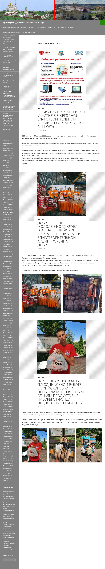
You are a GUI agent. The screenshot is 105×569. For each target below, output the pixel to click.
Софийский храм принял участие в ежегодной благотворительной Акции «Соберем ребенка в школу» (61, 119)
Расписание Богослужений (46, 27)
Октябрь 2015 (7, 406)
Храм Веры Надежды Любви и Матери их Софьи (24, 22)
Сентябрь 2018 (7, 320)
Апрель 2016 (6, 392)
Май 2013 (6, 473)
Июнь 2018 (6, 328)
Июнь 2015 (6, 416)
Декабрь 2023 (7, 175)
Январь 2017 (6, 370)
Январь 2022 (6, 232)
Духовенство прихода (7, 101)
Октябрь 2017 (7, 347)
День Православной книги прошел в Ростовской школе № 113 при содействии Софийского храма (9, 494)
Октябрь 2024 (7, 153)
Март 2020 (6, 276)
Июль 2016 (6, 384)
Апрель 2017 (6, 362)
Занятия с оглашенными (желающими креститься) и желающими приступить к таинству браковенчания (8, 119)
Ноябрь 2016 (6, 374)
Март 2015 (6, 424)
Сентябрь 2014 (7, 438)
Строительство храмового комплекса (8, 62)
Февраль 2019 (7, 308)
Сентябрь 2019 (7, 291)
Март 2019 (6, 305)
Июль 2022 (6, 217)
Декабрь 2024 (7, 148)
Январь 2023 (6, 202)
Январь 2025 (6, 145)
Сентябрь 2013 (7, 466)
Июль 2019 (6, 296)
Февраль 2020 (7, 278)
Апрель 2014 (6, 451)
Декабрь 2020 (7, 256)
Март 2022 (6, 227)
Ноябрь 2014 (6, 434)
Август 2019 (6, 293)
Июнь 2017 (6, 357)
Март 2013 (6, 478)
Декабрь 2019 (7, 283)
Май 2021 (6, 244)
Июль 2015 (6, 414)
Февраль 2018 (7, 337)
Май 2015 (6, 419)
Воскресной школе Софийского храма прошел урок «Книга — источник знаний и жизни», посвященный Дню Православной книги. (9, 506)
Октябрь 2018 (7, 318)
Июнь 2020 (6, 269)
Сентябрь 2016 (7, 379)
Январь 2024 (6, 172)
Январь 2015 (6, 429)
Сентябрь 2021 (7, 241)
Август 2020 (6, 266)
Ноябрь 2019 (6, 286)
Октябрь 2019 (7, 288)
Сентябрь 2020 (7, 264)
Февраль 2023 (7, 200)
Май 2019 (6, 301)
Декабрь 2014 (7, 431)
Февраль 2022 (7, 229)
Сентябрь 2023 (7, 182)
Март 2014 (6, 453)
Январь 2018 (6, 340)
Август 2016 (6, 382)
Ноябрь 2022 (6, 207)
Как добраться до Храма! (66, 27)
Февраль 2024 (7, 170)
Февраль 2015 (7, 426)
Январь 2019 (6, 310)
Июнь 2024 (6, 160)
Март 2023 (6, 197)
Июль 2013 (6, 470)
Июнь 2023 (6, 190)
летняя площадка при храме (8, 75)
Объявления (7, 129)
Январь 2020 (6, 281)
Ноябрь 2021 (6, 236)
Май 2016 (6, 389)
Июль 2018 (6, 325)
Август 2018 (6, 323)
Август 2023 (6, 185)
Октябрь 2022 (7, 209)
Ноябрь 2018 (6, 315)
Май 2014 (6, 448)
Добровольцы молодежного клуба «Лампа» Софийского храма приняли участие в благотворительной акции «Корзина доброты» (62, 234)
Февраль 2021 (7, 251)
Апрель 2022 (6, 224)
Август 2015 (6, 411)
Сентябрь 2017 (7, 350)
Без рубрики (42, 108)
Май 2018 (6, 330)
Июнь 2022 (6, 219)
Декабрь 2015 (7, 402)
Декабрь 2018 (7, 313)
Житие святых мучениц (7, 87)
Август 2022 (6, 214)
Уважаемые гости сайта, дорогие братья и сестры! (19, 32)
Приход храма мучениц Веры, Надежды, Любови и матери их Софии (9, 94)
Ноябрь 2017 (6, 345)
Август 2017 (6, 352)
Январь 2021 (6, 254)
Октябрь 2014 (7, 436)
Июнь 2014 (6, 446)
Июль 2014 (6, 443)
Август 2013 (6, 468)
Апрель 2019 (6, 303)
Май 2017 (6, 360)
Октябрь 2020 (7, 261)
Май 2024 (6, 163)
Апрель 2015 (6, 421)
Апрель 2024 (6, 165)
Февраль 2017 (7, 367)
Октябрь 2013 (7, 463)
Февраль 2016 (7, 397)
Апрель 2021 (6, 246)
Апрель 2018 (6, 333)
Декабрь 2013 (7, 461)
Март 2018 (6, 335)
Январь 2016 (6, 399)
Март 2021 (6, 249)
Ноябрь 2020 (6, 259)
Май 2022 (6, 222)
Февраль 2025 (7, 143)
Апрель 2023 (6, 195)
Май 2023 (6, 192)
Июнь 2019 (6, 298)
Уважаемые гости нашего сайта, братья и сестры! (19, 27)
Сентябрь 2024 (7, 155)
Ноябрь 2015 (6, 404)
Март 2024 (6, 168)
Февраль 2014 (7, 456)
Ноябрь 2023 (6, 177)
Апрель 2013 (6, 475)
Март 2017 (6, 365)
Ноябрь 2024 (6, 150)
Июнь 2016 (6, 387)
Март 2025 (6, 140)
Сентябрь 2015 (7, 409)
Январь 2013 (6, 480)
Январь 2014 (6, 458)
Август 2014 (6, 441)
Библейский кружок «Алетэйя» (9, 68)
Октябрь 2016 (7, 377)
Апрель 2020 (6, 273)
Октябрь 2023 (7, 180)
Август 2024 (6, 158)
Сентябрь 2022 (7, 212)
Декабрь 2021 (7, 234)
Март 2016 (6, 394)
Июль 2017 (6, 355)
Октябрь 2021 (7, 239)
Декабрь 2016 (7, 372)
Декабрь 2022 (7, 204)
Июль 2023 (6, 187)
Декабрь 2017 (7, 342)
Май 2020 (6, 271)
